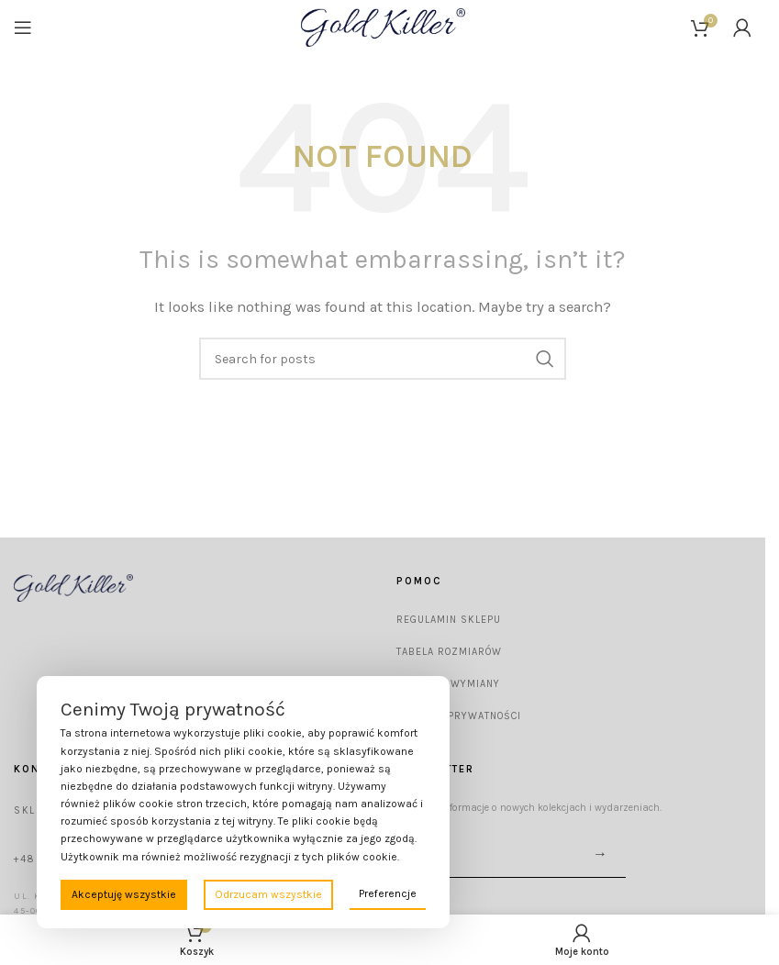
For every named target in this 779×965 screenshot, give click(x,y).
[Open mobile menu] (23, 27)
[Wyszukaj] (382, 359)
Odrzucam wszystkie (268, 894)
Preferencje (388, 893)
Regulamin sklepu (448, 620)
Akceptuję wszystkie (124, 894)
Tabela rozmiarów (449, 652)
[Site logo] (383, 26)
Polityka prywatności (458, 716)
